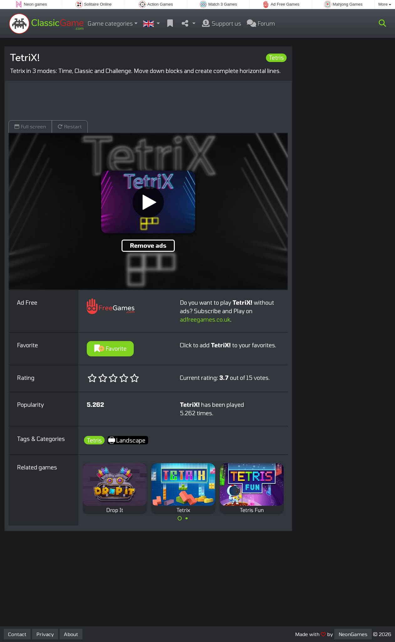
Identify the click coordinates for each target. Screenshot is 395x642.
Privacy (45, 634)
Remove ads (148, 245)
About (71, 634)
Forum (261, 23)
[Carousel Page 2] (187, 518)
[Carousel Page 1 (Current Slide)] (180, 518)
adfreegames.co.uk (205, 319)
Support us (221, 23)
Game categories (110, 23)
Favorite (110, 348)
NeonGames (353, 634)
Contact (17, 634)
